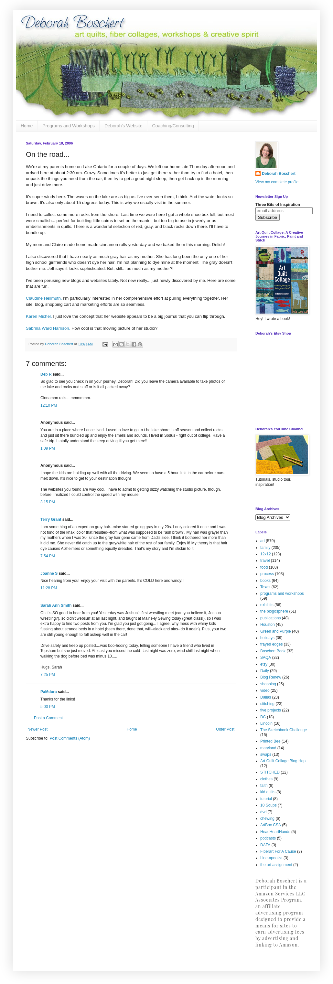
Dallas (265, 697)
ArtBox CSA (270, 825)
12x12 (265, 554)
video (265, 690)
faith (264, 785)
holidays (267, 638)
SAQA (265, 657)
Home (27, 125)
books (265, 580)
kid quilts (267, 792)
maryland (268, 748)
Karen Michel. (39, 316)
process (267, 574)
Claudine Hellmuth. (44, 298)
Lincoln (266, 723)
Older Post (225, 729)
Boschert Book (272, 651)
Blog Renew (270, 677)
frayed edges (271, 644)
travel (265, 560)
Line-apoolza (271, 858)
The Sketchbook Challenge (283, 730)
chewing (267, 818)
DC (263, 717)
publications (270, 618)
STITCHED (270, 772)
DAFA (265, 845)
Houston (267, 624)
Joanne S (49, 573)
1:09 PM (47, 448)
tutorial (266, 799)
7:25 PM (47, 674)
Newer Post (37, 729)
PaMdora (48, 692)
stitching (267, 703)
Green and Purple (275, 631)
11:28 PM (48, 588)
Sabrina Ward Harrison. (48, 328)
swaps (265, 754)
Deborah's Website (123, 125)
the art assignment (276, 864)
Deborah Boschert (278, 173)
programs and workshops (282, 593)
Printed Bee (270, 741)
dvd (263, 812)
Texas (265, 587)
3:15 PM (47, 502)
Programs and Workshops (68, 125)
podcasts (268, 838)
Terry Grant (50, 519)
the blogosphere (274, 611)
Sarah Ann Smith (55, 605)
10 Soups (268, 805)
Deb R (46, 374)
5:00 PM (47, 706)
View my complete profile (276, 182)
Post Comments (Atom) (69, 738)
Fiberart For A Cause (278, 851)
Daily (264, 670)
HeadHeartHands (275, 831)
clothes (266, 779)
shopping (268, 684)
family (265, 547)
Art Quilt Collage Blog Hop (283, 761)
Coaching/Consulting (173, 125)
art (262, 541)
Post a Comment (48, 718)
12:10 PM (48, 405)
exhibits (267, 605)
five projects (270, 710)
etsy (263, 664)
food (264, 567)
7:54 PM (47, 556)
